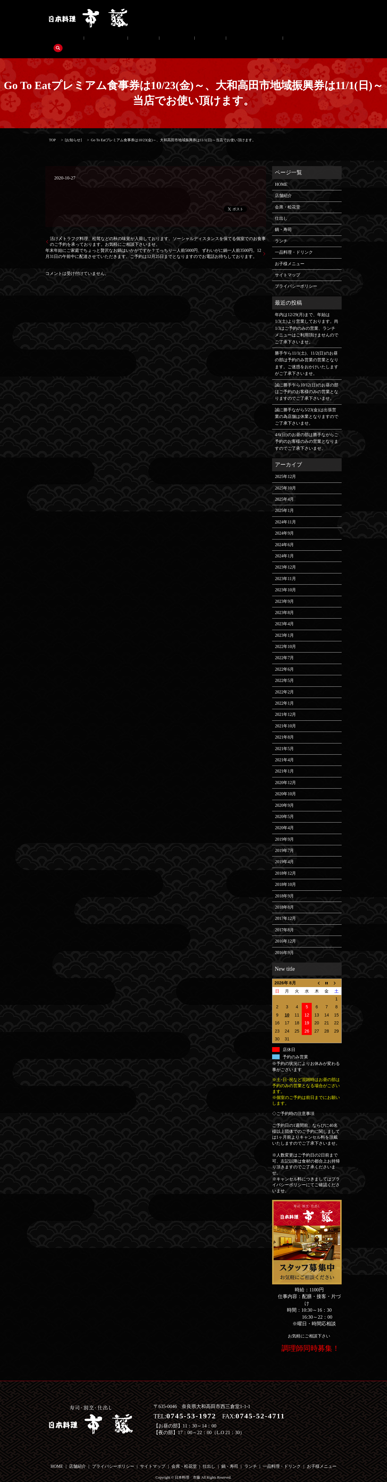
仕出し (122, 40)
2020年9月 (284, 796)
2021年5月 (284, 739)
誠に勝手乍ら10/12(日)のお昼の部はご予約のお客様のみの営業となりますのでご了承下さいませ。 (306, 382)
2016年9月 (284, 943)
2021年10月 (285, 716)
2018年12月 (285, 864)
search (281, 40)
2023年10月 (285, 580)
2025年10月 (285, 478)
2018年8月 (284, 898)
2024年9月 (284, 524)
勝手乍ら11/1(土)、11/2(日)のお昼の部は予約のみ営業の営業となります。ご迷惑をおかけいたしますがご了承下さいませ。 (306, 354)
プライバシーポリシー (296, 277)
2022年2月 (284, 682)
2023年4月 (284, 614)
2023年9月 (284, 592)
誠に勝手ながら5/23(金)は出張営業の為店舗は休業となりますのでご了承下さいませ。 (306, 407)
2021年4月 (284, 750)
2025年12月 (285, 467)
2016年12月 (285, 932)
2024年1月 (284, 546)
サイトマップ (287, 265)
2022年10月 (285, 637)
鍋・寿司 (147, 40)
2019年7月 (284, 841)
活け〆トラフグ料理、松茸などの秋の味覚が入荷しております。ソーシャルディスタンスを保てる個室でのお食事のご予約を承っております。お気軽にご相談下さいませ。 (158, 232)
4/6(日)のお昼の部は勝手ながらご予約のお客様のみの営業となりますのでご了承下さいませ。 (306, 432)
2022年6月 (284, 660)
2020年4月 (284, 818)
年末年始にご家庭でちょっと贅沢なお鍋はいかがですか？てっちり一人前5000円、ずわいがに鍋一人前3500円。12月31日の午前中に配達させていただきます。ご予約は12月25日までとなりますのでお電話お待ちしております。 (153, 244)
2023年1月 (284, 626)
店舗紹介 (62, 40)
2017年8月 (284, 920)
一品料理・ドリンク (208, 40)
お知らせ (73, 131)
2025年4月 (284, 490)
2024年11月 (285, 512)
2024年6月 (284, 535)
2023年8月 (284, 603)
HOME (281, 175)
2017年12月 (285, 909)
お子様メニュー (252, 40)
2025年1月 (284, 501)
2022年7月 (284, 648)
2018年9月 (284, 886)
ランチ (172, 40)
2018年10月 (285, 875)
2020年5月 (284, 807)
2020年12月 (285, 773)
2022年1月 (284, 694)
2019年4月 (284, 852)
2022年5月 (284, 671)
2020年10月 (285, 784)
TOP (52, 131)
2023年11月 (285, 569)
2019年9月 (284, 830)
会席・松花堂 (93, 40)
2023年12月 (285, 558)
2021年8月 (284, 728)
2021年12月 (285, 705)
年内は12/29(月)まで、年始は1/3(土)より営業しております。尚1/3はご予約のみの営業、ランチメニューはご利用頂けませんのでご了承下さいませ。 (306, 319)
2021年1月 (284, 762)
